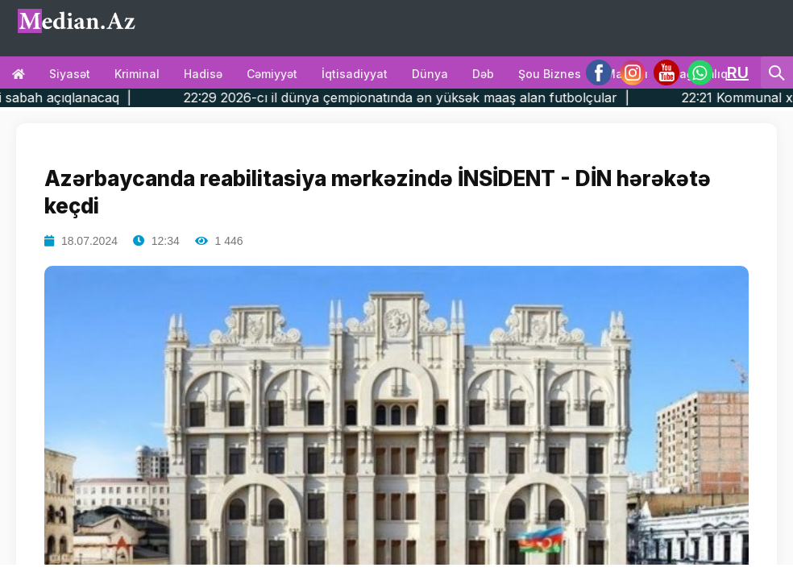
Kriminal (137, 74)
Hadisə (203, 74)
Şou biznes (549, 74)
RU (738, 72)
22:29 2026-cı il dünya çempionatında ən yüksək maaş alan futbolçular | (443, 97)
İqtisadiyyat (355, 74)
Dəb (483, 74)
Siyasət (69, 74)
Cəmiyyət (272, 74)
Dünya (430, 74)
